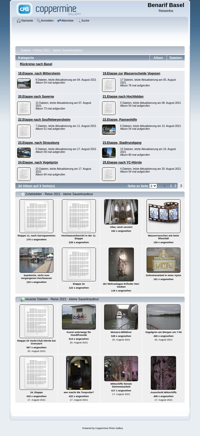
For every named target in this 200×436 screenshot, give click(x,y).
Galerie (26, 50)
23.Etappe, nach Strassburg (38, 143)
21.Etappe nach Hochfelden (123, 96)
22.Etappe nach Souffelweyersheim (44, 119)
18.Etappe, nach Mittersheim (39, 73)
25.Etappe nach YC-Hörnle (122, 162)
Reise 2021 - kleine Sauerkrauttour (58, 50)
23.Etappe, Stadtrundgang (122, 143)
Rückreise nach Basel (36, 64)
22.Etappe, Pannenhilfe (120, 119)
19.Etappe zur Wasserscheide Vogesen (131, 73)
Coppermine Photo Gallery (109, 428)
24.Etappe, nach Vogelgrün (38, 162)
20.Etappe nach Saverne (36, 96)
